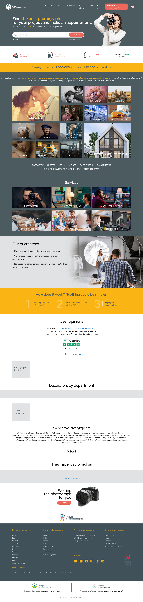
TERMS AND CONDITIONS (115, 546)
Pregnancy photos (81, 541)
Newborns (95, 101)
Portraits (47, 137)
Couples (71, 119)
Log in (99, 6)
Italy (44, 543)
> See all (18, 376)
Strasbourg (16, 555)
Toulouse (15, 543)
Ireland (45, 541)
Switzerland (47, 552)
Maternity (71, 101)
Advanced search (74, 39)
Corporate (38, 165)
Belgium (46, 535)
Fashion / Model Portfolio (71, 136)
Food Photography (47, 156)
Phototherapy (92, 169)
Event (71, 156)
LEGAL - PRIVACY (111, 543)
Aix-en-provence (18, 563)
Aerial (61, 165)
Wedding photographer (83, 538)
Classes (71, 229)
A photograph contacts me (54, 6)
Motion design (111, 229)
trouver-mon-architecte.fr (52, 591)
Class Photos (104, 165)
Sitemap (108, 541)
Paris (14, 535)
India (45, 538)
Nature (72, 165)
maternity (62, 78)
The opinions (80, 6)
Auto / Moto (86, 165)
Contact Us (91, 6)
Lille (13, 560)
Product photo (119, 119)
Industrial (95, 119)
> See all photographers (71, 478)
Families (119, 101)
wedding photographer (28, 78)
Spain (45, 549)
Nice (14, 549)
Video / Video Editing (111, 206)
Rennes (15, 557)
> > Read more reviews (71, 354)
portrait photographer (48, 78)
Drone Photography (31, 229)
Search (64, 502)
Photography (31, 206)
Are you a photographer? (113, 6)
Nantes (15, 552)
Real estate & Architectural (107, 154)
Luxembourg (48, 546)
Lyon (14, 538)
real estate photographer (100, 78)
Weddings (36, 117)
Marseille (15, 541)
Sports (51, 165)
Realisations (70, 5)
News (107, 538)
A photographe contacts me (85, 535)
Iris (79, 169)
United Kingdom (49, 555)
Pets (23, 137)
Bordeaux (16, 546)
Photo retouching (72, 206)
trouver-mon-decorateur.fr (113, 591)
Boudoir (23, 156)
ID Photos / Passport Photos (58, 169)
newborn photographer (78, 78)
